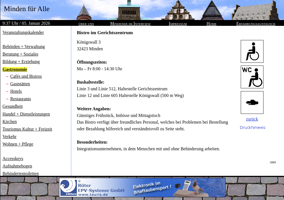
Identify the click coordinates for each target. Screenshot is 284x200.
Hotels (16, 91)
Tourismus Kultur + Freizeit (27, 129)
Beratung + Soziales (20, 54)
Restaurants (20, 98)
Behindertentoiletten (20, 173)
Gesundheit (12, 106)
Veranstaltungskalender (23, 32)
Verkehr (9, 136)
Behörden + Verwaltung (23, 46)
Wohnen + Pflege (17, 144)
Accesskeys (12, 158)
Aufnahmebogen (17, 166)
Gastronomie (14, 69)
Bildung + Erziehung (21, 61)
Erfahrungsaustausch (255, 23)
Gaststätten (20, 83)
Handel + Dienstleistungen (26, 114)
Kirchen (9, 121)
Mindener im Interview (130, 23)
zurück (252, 119)
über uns (86, 23)
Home (212, 23)
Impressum (178, 23)
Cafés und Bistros (26, 76)
